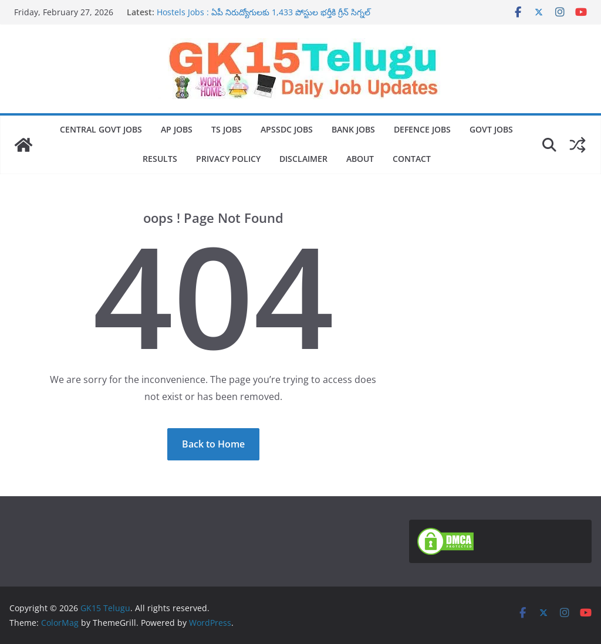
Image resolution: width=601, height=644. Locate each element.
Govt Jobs (491, 129)
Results (160, 158)
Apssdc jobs (287, 129)
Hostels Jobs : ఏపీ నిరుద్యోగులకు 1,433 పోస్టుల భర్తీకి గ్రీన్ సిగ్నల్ (263, 12)
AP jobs (177, 129)
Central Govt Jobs (101, 129)
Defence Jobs (422, 129)
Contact (412, 158)
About (360, 158)
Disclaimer (303, 158)
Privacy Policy (228, 158)
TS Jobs (226, 129)
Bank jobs (353, 129)
